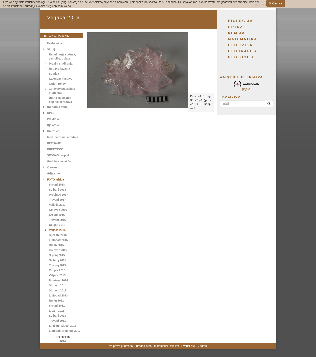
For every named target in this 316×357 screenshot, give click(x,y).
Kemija (236, 33)
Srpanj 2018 (57, 184)
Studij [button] (51, 49)
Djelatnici (53, 125)
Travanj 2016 (57, 219)
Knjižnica (53, 131)
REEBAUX (54, 143)
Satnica (54, 73)
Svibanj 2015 (57, 260)
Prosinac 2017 (58, 194)
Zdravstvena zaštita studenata (62, 90)
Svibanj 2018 (57, 189)
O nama (52, 167)
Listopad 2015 (58, 240)
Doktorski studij (57, 107)
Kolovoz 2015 (58, 250)
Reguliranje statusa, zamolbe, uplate (62, 56)
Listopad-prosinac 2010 (64, 330)
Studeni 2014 (57, 285)
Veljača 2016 (57, 230)
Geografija (243, 51)
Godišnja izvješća (59, 161)
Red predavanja (59, 68)
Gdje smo (53, 173)
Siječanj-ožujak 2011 (62, 325)
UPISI (50, 113)
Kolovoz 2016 (58, 209)
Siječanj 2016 (58, 235)
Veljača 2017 (57, 204)
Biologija (240, 21)
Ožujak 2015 (57, 270)
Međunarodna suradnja (62, 137)
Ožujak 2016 (57, 225)
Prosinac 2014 (58, 280)
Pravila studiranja (61, 63)
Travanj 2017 (57, 199)
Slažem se (275, 3)
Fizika (235, 27)
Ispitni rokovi (58, 83)
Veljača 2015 (57, 275)
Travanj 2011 (57, 320)
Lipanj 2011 (56, 310)
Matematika (242, 39)
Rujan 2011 (56, 300)
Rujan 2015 (56, 245)
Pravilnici (53, 119)
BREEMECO (55, 149)
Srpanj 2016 (57, 214)
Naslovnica (54, 43)
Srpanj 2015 (57, 255)
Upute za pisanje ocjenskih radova (60, 99)
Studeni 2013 (57, 290)
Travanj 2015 (57, 265)
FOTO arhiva (55, 179)
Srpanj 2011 (57, 305)
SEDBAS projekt (58, 155)
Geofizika (240, 45)
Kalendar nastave (60, 78)
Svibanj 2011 (57, 315)
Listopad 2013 (58, 295)
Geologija (241, 57)
